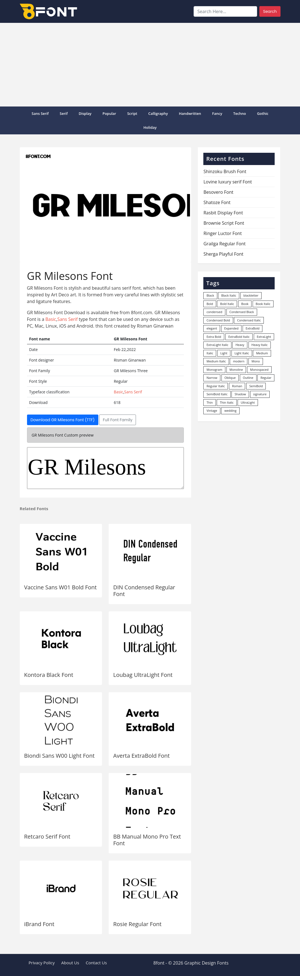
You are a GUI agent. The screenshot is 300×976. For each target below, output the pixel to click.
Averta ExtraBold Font (141, 755)
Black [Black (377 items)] (210, 295)
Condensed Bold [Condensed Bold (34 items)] (218, 320)
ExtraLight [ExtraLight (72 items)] (264, 337)
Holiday (150, 127)
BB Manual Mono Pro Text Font (147, 840)
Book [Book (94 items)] (244, 304)
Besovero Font (218, 192)
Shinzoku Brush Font (224, 171)
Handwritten (190, 113)
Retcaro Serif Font (47, 836)
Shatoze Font (216, 202)
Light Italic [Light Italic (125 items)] (242, 353)
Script (132, 113)
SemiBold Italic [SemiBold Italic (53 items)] (216, 394)
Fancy (217, 113)
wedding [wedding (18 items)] (230, 410)
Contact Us (96, 962)
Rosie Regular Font (137, 924)
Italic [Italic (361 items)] (209, 353)
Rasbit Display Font (223, 213)
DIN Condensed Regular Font (144, 590)
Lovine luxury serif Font (227, 182)
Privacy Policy (42, 962)
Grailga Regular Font (224, 244)
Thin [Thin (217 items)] (209, 402)
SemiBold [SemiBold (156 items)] (256, 386)
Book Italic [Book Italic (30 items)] (263, 304)
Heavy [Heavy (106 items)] (239, 345)
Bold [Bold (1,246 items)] (209, 304)
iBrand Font (39, 924)
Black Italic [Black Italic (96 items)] (228, 295)
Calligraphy (158, 113)
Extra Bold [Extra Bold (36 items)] (213, 337)
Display (85, 113)
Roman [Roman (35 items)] (237, 386)
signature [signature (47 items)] (260, 394)
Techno (239, 113)
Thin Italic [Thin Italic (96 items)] (226, 402)
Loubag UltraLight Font (142, 675)
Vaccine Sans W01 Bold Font (60, 587)
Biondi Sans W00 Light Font (59, 755)
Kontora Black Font (48, 675)
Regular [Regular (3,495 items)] (265, 378)
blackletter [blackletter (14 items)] (250, 295)
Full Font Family (117, 420)
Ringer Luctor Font (222, 233)
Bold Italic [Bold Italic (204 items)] (227, 304)
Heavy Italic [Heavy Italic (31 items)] (260, 345)
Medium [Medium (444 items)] (262, 353)
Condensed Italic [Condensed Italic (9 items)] (249, 320)
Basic (50, 319)
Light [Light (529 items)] (223, 353)
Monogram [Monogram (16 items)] (214, 369)
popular (109, 113)
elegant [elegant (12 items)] (211, 328)
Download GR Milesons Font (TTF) (63, 420)
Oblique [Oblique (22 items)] (230, 378)
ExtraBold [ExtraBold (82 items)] (253, 328)
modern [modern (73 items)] (238, 361)
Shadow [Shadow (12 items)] (240, 394)
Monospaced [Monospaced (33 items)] (259, 369)
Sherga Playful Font (223, 254)
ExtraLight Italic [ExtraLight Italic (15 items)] (217, 345)
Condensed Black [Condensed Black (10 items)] (242, 312)
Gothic (263, 113)
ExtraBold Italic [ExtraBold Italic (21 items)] (239, 337)
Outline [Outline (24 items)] (248, 378)
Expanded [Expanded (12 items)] (231, 328)
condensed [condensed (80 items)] (214, 312)
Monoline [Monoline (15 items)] (236, 369)
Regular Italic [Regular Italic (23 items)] (215, 386)
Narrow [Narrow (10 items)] (211, 378)
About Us (70, 962)
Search (270, 11)
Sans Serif (39, 113)
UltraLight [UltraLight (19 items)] (248, 402)
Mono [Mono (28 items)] (256, 361)
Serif (64, 113)
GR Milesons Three (105, 468)
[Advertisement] (150, 65)
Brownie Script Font (223, 223)
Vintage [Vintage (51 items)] (211, 410)
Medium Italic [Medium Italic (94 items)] (216, 361)
